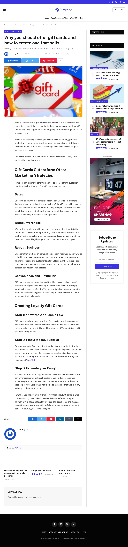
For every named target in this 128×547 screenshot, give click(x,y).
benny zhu (15, 54)
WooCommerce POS (59, 18)
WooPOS (73, 18)
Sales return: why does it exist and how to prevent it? (109, 107)
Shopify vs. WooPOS (41, 470)
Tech (82, 18)
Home (46, 18)
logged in (21, 497)
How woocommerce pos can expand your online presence (15, 473)
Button (119, 10)
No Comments (59, 54)
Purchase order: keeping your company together (108, 74)
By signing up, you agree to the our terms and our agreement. (107, 275)
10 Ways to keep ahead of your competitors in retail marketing (108, 142)
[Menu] (4, 9)
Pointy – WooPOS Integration (67, 471)
